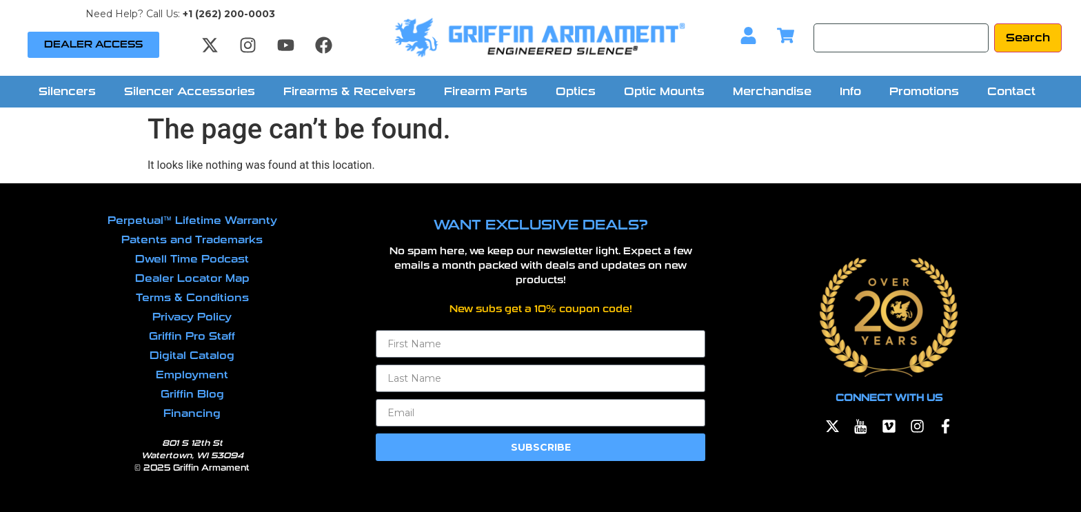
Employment (192, 375)
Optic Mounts (664, 91)
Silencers (67, 91)
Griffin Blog (192, 394)
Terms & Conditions (192, 297)
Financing (192, 413)
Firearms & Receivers (349, 91)
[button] (70, 91)
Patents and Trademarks (192, 240)
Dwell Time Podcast (192, 259)
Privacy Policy (192, 317)
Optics (576, 91)
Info (850, 91)
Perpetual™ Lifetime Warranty (192, 220)
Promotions (924, 91)
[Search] (901, 37)
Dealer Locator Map (192, 278)
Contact (1011, 91)
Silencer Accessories (189, 91)
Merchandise (772, 91)
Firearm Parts (485, 91)
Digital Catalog (192, 355)
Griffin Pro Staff (192, 336)
